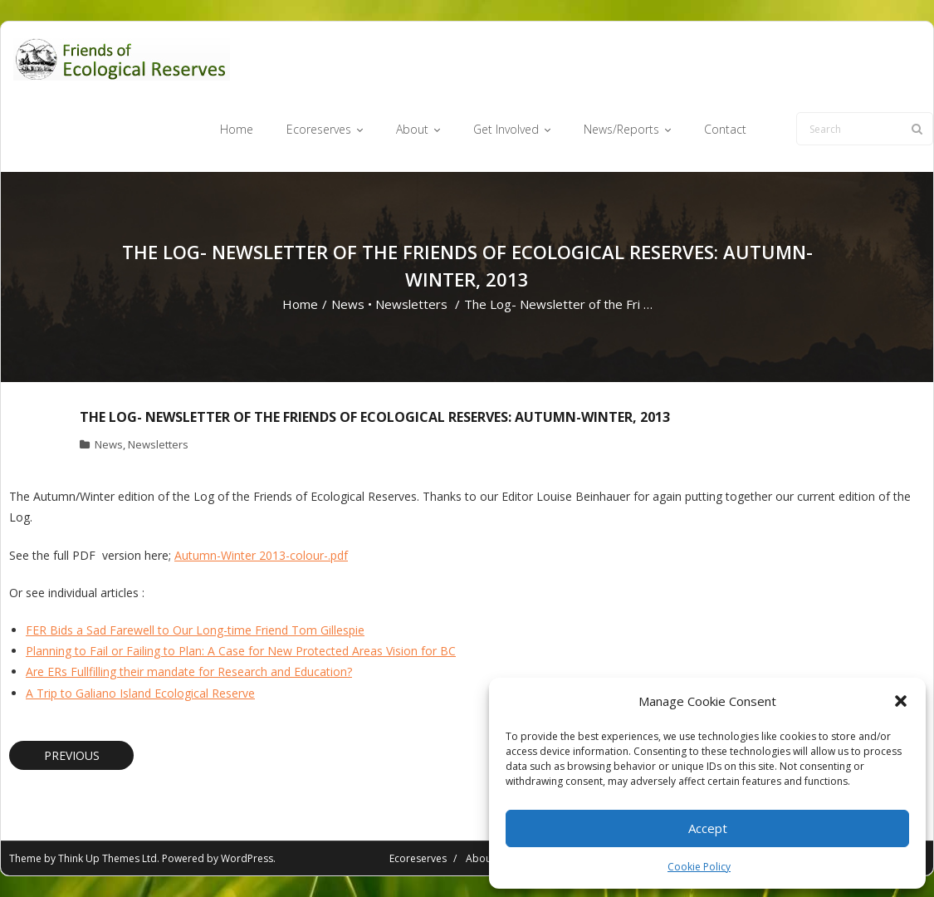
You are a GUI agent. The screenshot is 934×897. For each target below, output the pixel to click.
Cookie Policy (699, 867)
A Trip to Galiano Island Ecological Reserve (140, 693)
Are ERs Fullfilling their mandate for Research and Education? (189, 671)
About (480, 858)
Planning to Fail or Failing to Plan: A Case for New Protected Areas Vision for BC (241, 651)
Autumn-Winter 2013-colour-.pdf (261, 555)
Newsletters (411, 304)
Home (300, 304)
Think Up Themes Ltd (107, 858)
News (347, 304)
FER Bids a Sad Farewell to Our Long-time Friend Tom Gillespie (195, 630)
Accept (707, 828)
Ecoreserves (418, 858)
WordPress (247, 858)
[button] (900, 701)
